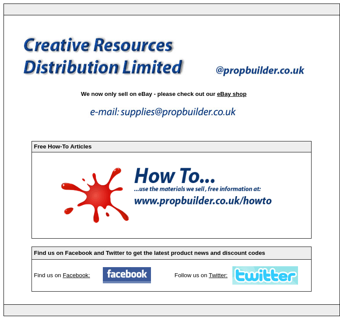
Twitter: (218, 275)
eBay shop (231, 94)
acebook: (78, 275)
